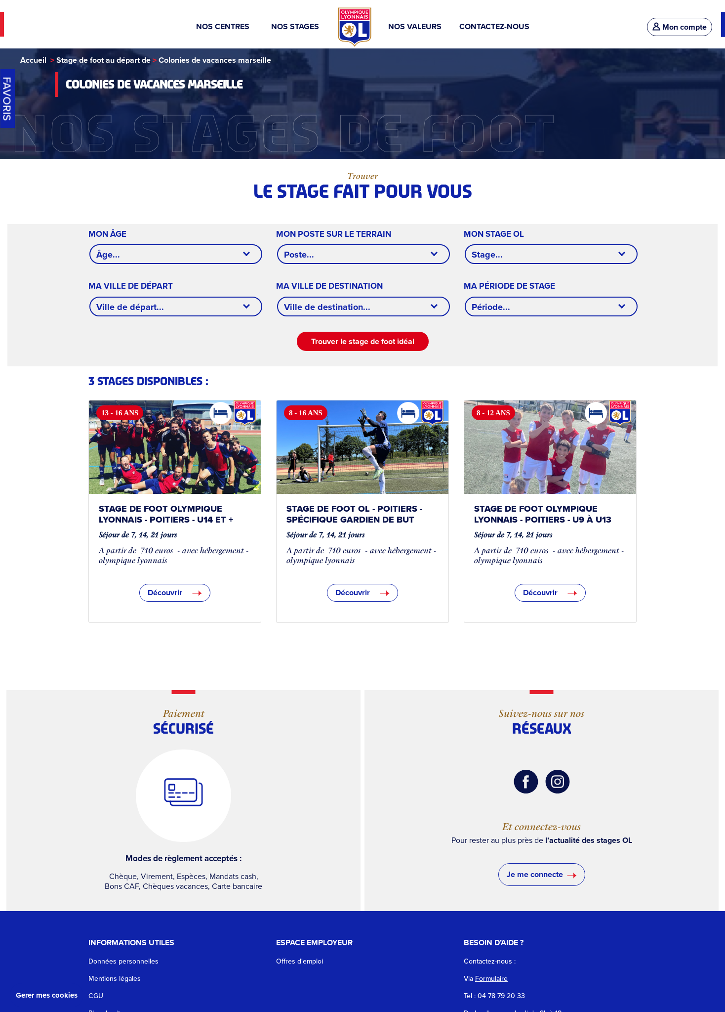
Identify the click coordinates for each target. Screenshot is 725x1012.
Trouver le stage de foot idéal (362, 341)
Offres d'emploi (299, 961)
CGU (95, 996)
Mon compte (679, 27)
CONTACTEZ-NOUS (494, 26)
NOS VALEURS (415, 26)
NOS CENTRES (224, 26)
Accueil (33, 60)
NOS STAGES (296, 26)
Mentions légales (114, 978)
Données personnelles (123, 961)
